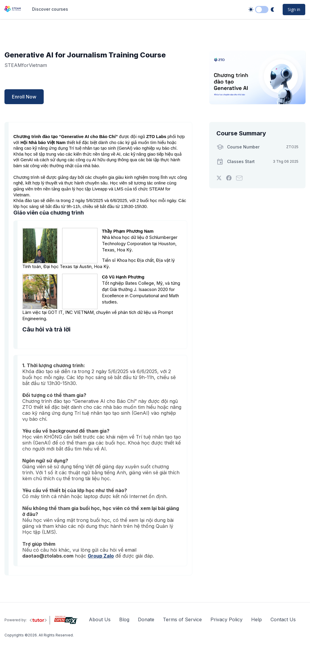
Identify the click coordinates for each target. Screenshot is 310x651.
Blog (124, 619)
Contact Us (283, 619)
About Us (100, 619)
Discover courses (50, 9)
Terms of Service (182, 619)
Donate (146, 619)
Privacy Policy (226, 619)
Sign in (294, 9)
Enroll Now (24, 97)
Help (256, 619)
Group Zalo (101, 556)
